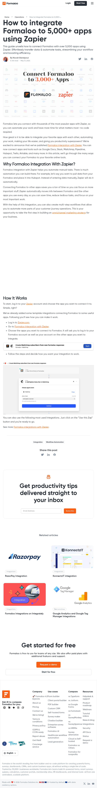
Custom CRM (54, 709)
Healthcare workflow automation (57, 736)
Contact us (37, 711)
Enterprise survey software (55, 726)
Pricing (35, 707)
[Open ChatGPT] (4, 708)
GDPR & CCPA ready (38, 731)
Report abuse (38, 736)
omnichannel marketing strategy (69, 213)
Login (68, 3)
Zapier (29, 304)
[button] (92, 3)
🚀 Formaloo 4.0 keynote (40, 697)
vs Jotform (73, 701)
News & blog (88, 720)
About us (36, 703)
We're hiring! (38, 715)
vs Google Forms (73, 706)
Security (86, 728)
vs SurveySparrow (75, 723)
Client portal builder (57, 701)
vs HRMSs (72, 728)
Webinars (87, 710)
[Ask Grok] (23, 708)
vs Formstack (74, 711)
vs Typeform (73, 696)
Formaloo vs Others (74, 746)
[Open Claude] (9, 708)
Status (86, 736)
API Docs (87, 732)
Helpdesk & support (88, 697)
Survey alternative (73, 733)
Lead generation (55, 742)
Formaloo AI (53, 731)
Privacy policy (38, 726)
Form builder (53, 696)
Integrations (88, 724)
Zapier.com (23, 322)
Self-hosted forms (56, 713)
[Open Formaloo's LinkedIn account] (89, 784)
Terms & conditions (37, 720)
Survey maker (54, 717)
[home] (13, 3)
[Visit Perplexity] (18, 708)
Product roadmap (87, 704)
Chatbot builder (55, 721)
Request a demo (48, 665)
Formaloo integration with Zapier (65, 145)
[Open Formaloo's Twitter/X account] (84, 784)
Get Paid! (36, 740)
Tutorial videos (86, 715)
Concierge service (37, 745)
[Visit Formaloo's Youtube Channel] (93, 784)
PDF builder (53, 705)
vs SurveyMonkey (74, 716)
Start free (80, 3)
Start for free (48, 672)
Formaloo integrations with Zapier (31, 427)
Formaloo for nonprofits (74, 753)
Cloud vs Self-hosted (74, 740)
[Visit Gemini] (14, 708)
